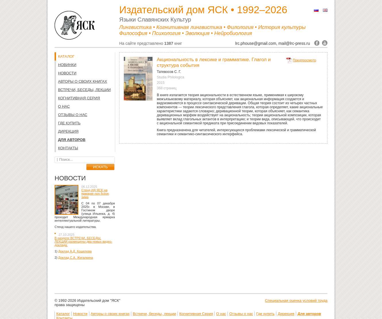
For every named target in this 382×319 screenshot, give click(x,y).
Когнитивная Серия (79, 98)
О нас (64, 106)
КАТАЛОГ (66, 56)
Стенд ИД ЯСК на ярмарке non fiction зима (95, 193)
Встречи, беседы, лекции (84, 90)
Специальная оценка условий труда (296, 300)
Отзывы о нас (72, 115)
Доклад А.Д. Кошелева (75, 251)
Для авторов (71, 140)
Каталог (63, 314)
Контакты (68, 148)
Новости (67, 73)
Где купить (69, 123)
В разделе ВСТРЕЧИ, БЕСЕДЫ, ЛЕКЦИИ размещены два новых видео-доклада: (83, 241)
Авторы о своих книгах (82, 81)
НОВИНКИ (67, 65)
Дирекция (68, 131)
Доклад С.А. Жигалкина (75, 257)
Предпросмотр (304, 60)
